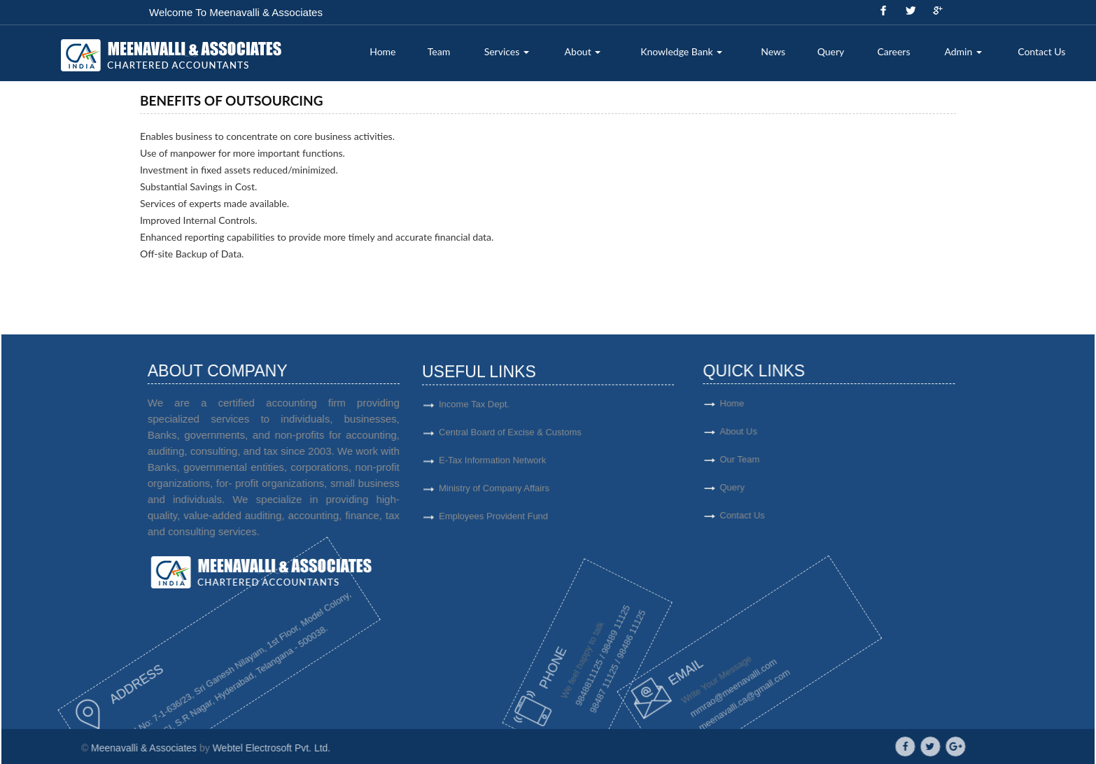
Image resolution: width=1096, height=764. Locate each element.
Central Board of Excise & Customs (510, 437)
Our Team (779, 459)
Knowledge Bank (681, 51)
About (583, 51)
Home (382, 51)
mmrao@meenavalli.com (688, 690)
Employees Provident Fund (493, 521)
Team (439, 51)
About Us (777, 431)
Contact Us (1041, 51)
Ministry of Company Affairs (494, 493)
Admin (962, 51)
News (773, 51)
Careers (893, 51)
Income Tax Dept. (474, 409)
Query (831, 51)
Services (506, 51)
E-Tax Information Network (492, 465)
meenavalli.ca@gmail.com (702, 696)
